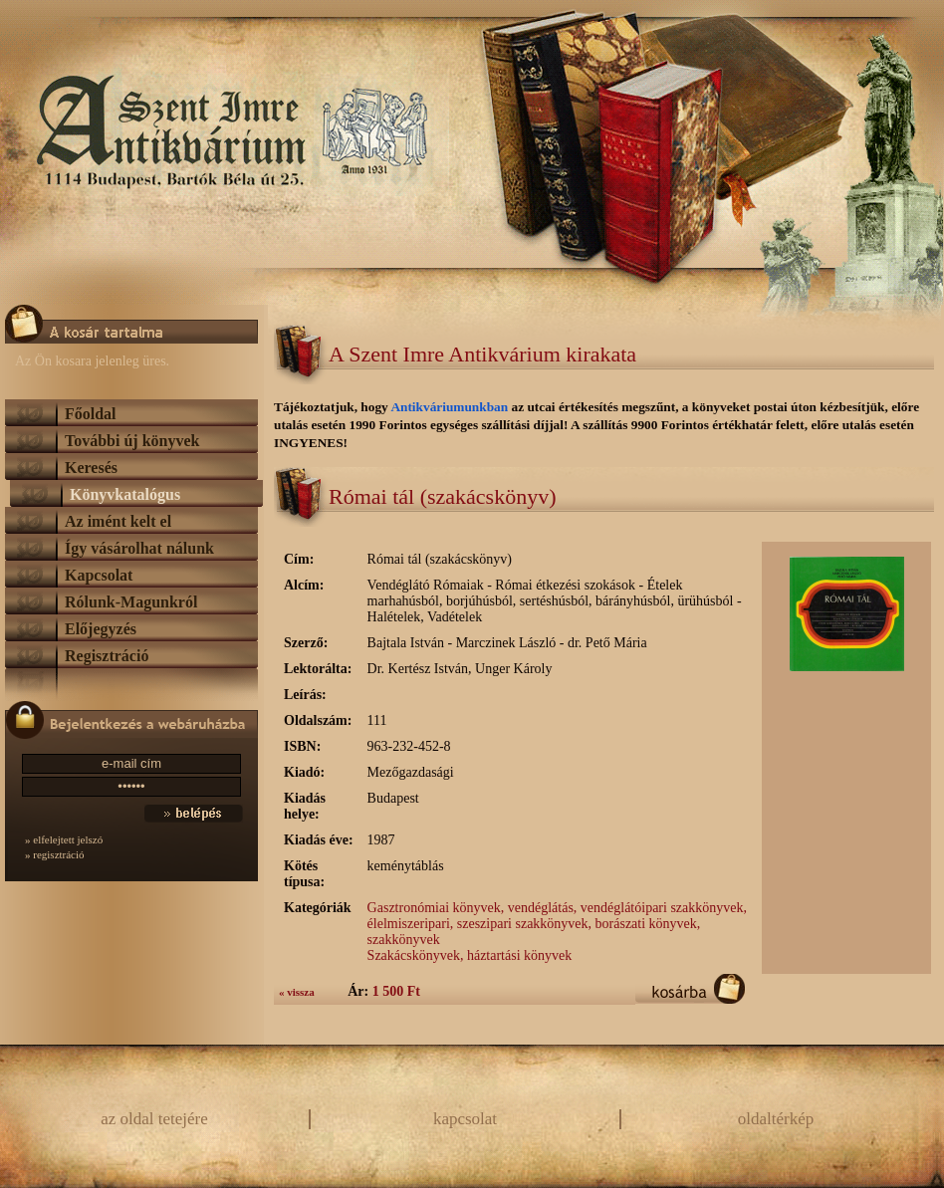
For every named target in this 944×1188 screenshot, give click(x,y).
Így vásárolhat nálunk (139, 548)
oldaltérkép (776, 1118)
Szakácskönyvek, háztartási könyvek (470, 955)
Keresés (91, 467)
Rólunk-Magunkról (131, 602)
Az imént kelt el (118, 521)
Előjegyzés (100, 628)
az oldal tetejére (154, 1118)
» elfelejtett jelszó (64, 839)
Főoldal (91, 413)
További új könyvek (132, 440)
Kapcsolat (98, 575)
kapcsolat (465, 1118)
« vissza (297, 992)
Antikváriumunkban (450, 406)
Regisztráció (106, 655)
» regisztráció (55, 854)
